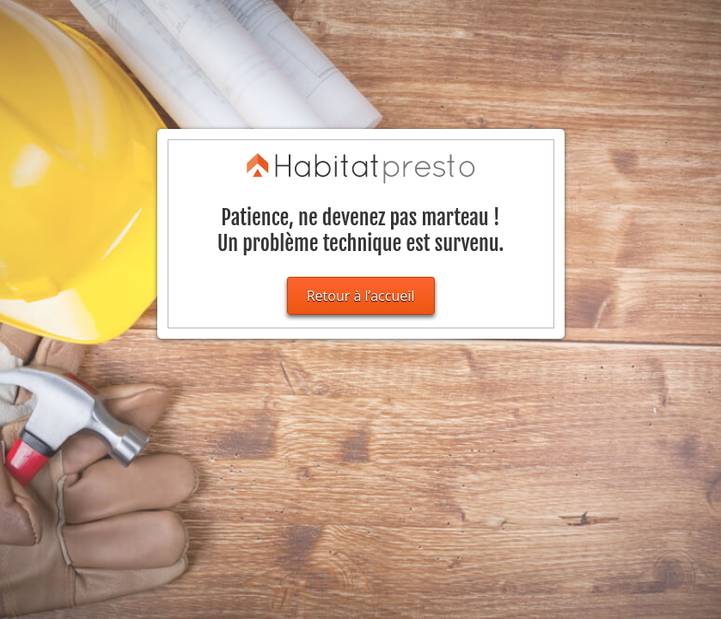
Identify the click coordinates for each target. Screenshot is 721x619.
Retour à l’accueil (361, 295)
